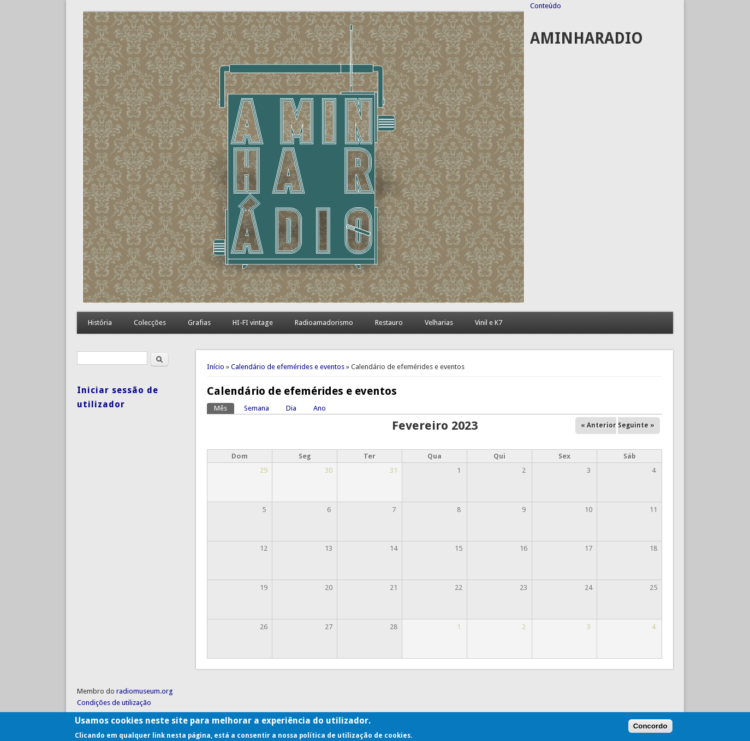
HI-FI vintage (253, 322)
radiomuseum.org (144, 691)
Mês (224, 407)
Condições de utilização (114, 702)
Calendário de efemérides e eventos (287, 367)
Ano (319, 408)
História (100, 322)
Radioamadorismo (324, 322)
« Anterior (598, 425)
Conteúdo (545, 6)
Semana (256, 408)
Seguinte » (636, 425)
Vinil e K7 (488, 322)
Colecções (150, 322)
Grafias (199, 322)
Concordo (650, 729)
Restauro (389, 322)
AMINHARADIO (586, 38)
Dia (291, 408)
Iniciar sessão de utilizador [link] (117, 397)
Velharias (439, 322)
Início (215, 367)
